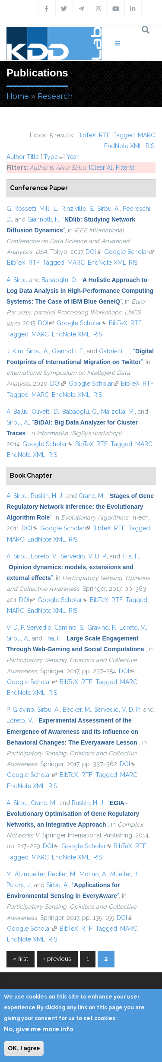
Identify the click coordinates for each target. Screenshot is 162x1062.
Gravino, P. (101, 627)
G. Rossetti (21, 208)
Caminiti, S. (69, 627)
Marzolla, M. (118, 411)
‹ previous (57, 958)
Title (33, 156)
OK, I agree (24, 1048)
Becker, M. (77, 709)
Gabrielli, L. (114, 351)
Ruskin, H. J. (47, 495)
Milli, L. (48, 208)
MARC (146, 135)
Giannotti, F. (43, 219)
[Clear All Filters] (111, 167)
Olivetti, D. (45, 411)
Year (73, 156)
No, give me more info (38, 1029)
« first (20, 958)
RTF (104, 135)
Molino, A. (93, 874)
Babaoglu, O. (59, 279)
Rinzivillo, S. (77, 208)
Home (17, 96)
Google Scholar (129, 251)
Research (55, 96)
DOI (93, 251)
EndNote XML (123, 146)
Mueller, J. (124, 874)
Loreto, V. (44, 556)
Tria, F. (130, 556)
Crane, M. (92, 495)
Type (51, 156)
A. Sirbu (17, 279)
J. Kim (14, 351)
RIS (150, 146)
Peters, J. (18, 884)
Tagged (124, 135)
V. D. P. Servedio (28, 627)
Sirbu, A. (108, 208)
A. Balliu (17, 411)
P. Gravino (20, 709)
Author (15, 156)
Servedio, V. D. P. (83, 556)
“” (79, 290)
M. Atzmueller (25, 874)
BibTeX (86, 135)
